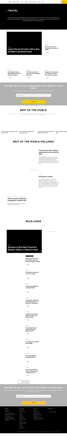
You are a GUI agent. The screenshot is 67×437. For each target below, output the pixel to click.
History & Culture (16, 1)
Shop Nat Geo (21, 421)
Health (26, 1)
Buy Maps (20, 418)
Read (47, 56)
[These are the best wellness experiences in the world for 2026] (33, 160)
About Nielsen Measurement (9, 421)
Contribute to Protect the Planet (39, 422)
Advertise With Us (22, 431)
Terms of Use (7, 413)
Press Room (21, 430)
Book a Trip (21, 416)
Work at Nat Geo (36, 419)
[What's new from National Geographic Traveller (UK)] (33, 204)
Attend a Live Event (22, 415)
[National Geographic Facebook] (50, 414)
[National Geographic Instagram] (48, 414)
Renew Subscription (37, 416)
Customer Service (36, 415)
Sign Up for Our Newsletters (38, 421)
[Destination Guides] (33, 185)
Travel (22, 1)
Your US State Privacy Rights (9, 416)
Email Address (18, 96)
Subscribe (35, 413)
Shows (39, 1)
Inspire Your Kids (22, 419)
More (43, 1)
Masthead (20, 428)
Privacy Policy (7, 415)
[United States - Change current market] (52, 415)
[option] (9, 129)
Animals (9, 1)
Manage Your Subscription (38, 418)
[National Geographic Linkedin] (56, 414)
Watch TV (20, 424)
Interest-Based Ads (8, 419)
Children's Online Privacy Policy (10, 418)
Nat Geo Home (21, 413)
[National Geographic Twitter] (52, 414)
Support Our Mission (22, 427)
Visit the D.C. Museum (22, 422)
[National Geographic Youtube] (54, 414)
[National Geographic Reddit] (61, 414)
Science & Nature (32, 1)
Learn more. (42, 118)
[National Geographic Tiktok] (59, 414)
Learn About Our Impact (23, 425)
